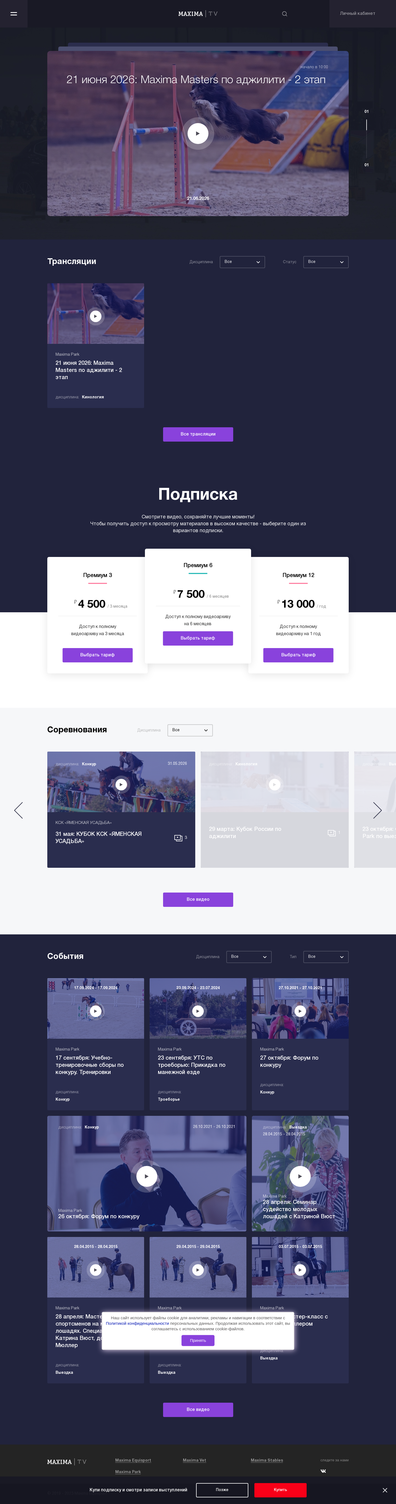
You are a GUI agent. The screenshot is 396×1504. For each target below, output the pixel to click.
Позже (222, 1490)
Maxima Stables (267, 1460)
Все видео (198, 900)
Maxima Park (128, 1472)
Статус (289, 262)
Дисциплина (201, 262)
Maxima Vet (194, 1460)
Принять (198, 1340)
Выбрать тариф (97, 655)
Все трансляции (198, 434)
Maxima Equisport (133, 1460)
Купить (280, 1490)
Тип (293, 957)
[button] (18, 812)
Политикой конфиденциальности (138, 1323)
